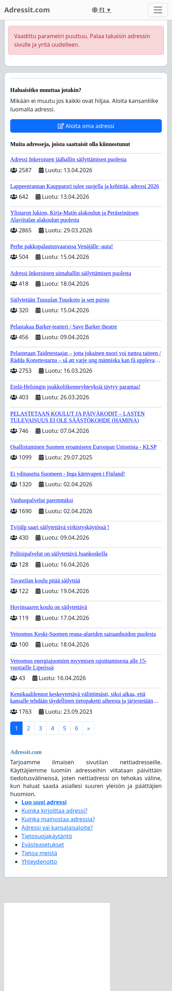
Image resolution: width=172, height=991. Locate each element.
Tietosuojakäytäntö (47, 836)
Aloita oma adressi (86, 126)
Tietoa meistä (39, 853)
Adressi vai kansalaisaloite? (57, 827)
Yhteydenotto (39, 861)
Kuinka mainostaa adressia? (58, 819)
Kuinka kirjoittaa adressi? (54, 811)
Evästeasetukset (43, 844)
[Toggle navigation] (158, 10)
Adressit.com (27, 10)
